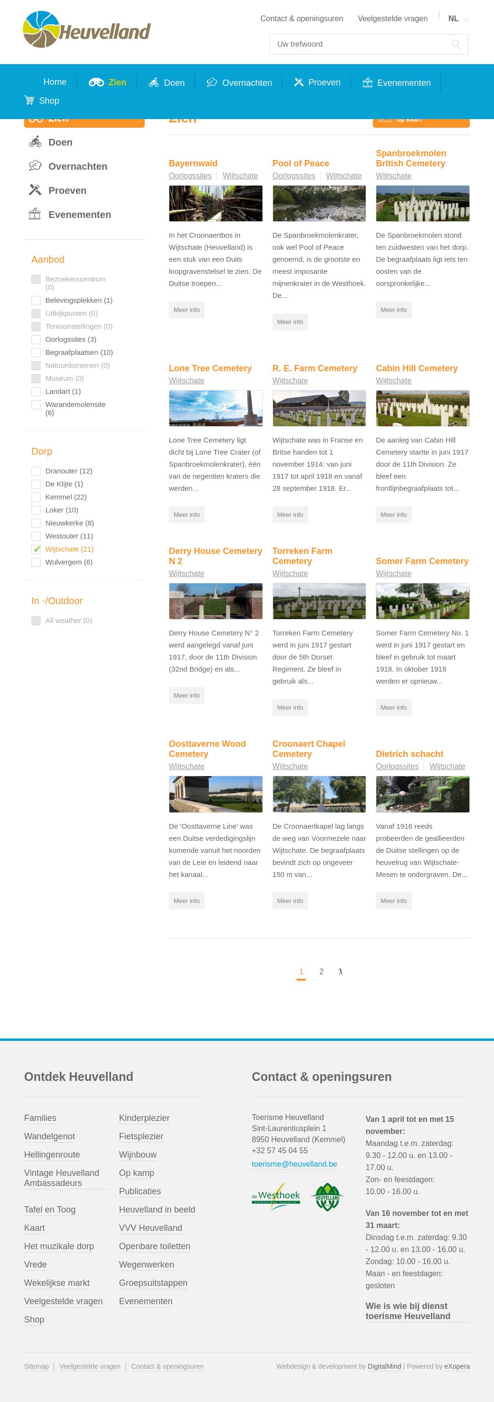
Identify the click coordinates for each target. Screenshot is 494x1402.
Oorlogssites (190, 176)
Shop (48, 101)
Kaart (34, 1227)
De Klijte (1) (64, 484)
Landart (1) (63, 391)
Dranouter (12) (69, 471)
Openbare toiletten (155, 1246)
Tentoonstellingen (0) (78, 326)
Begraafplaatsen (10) (79, 352)
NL (453, 18)
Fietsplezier (141, 1136)
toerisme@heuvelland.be (294, 1163)
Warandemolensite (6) (75, 408)
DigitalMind (384, 1366)
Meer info (187, 309)
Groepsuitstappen (153, 1282)
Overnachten (246, 83)
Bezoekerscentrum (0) (75, 283)
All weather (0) (68, 620)
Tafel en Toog (50, 1209)
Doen (173, 83)
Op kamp (136, 1172)
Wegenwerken (147, 1264)
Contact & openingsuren (302, 18)
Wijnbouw (138, 1154)
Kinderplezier (144, 1117)
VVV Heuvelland (150, 1227)
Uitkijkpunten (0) (71, 313)
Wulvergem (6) (69, 562)
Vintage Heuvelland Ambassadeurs (61, 1177)
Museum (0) (64, 378)
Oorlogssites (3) (70, 339)
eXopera (457, 1366)
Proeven (323, 82)
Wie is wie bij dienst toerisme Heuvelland (408, 1311)
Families (40, 1117)
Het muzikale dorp (59, 1246)
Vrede (35, 1264)
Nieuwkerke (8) (69, 523)
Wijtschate (240, 176)
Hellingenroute (52, 1154)
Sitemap (36, 1366)
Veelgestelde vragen (393, 18)
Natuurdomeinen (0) (77, 365)
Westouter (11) (69, 536)
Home (55, 82)
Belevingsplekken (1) (78, 300)
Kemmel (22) (66, 497)
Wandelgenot (49, 1136)
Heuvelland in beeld (157, 1209)
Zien (116, 82)
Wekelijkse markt (57, 1282)
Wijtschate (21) (69, 549)
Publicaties (140, 1191)
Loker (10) (61, 510)
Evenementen (403, 83)
